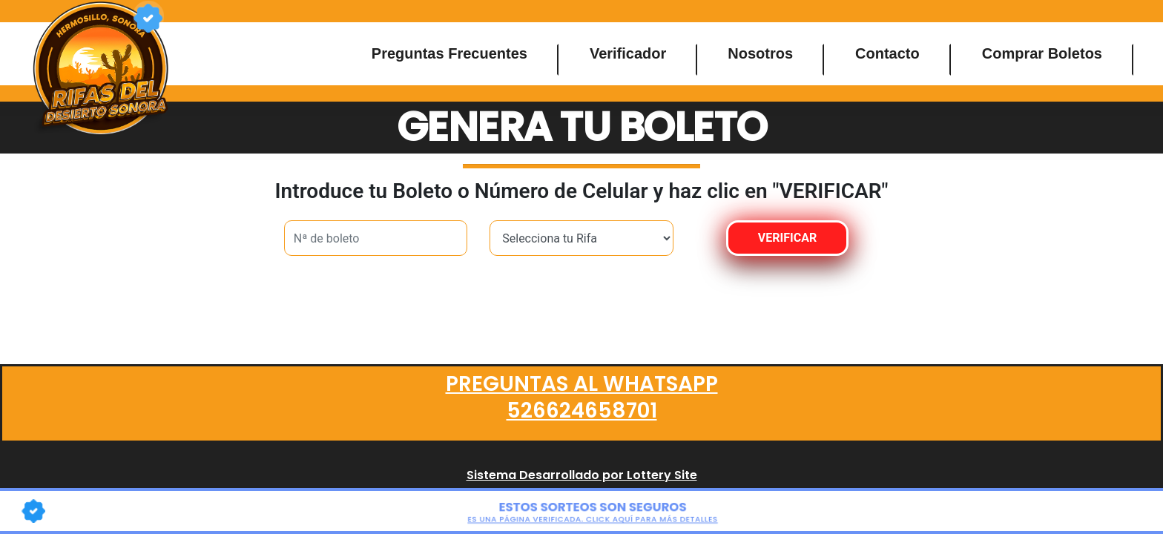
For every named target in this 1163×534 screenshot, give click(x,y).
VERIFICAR (787, 238)
